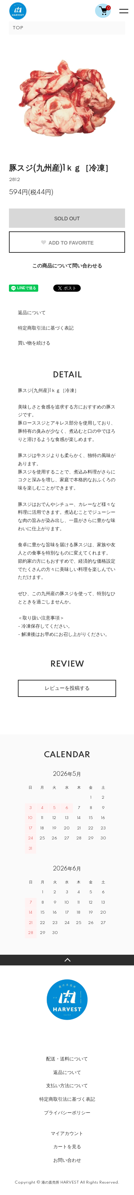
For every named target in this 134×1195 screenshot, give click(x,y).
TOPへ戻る (67, 960)
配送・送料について (67, 1058)
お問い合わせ (67, 1160)
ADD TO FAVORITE (67, 243)
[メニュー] (123, 10)
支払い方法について (67, 1085)
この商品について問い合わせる (67, 266)
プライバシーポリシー (67, 1112)
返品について (32, 312)
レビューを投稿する (67, 688)
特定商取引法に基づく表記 (46, 328)
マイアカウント (67, 1133)
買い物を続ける (34, 343)
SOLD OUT (67, 218)
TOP (18, 28)
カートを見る (67, 1146)
